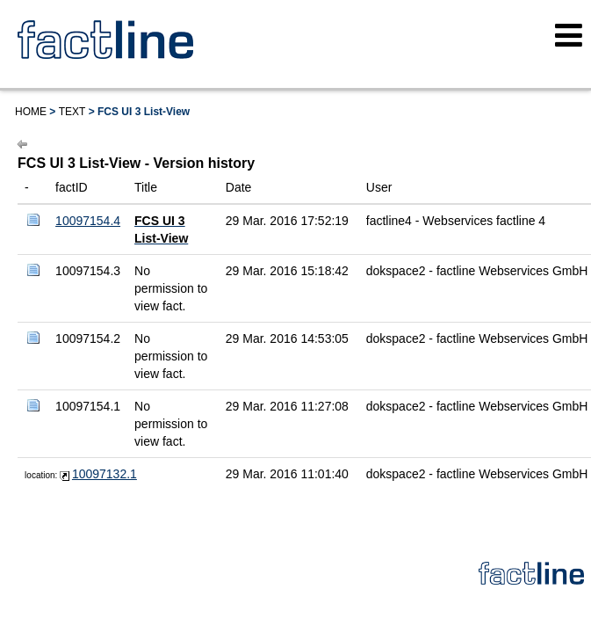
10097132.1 (104, 474)
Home (31, 112)
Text (72, 112)
